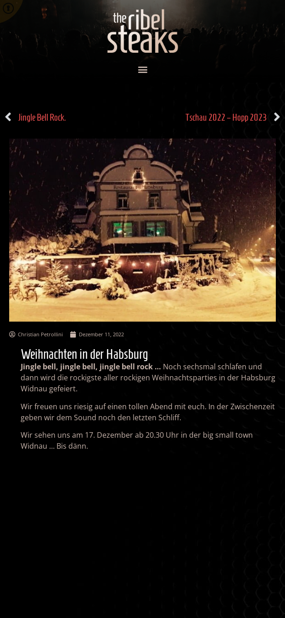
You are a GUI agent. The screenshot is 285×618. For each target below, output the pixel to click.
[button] (142, 69)
